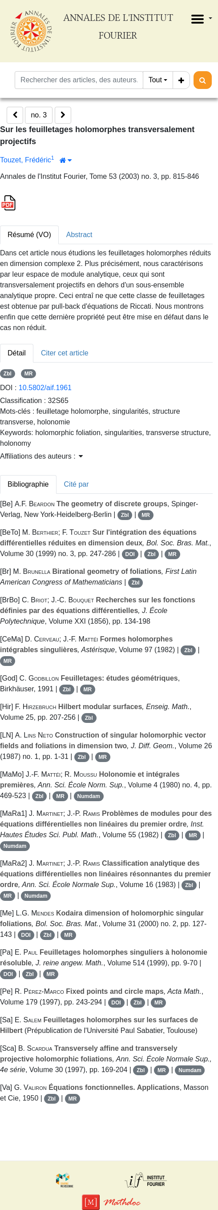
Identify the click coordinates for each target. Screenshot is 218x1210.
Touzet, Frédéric (25, 160)
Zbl (8, 374)
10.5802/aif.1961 (45, 387)
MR (28, 374)
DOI (129, 554)
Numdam (88, 796)
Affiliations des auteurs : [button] (41, 456)
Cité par (76, 484)
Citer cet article (65, 353)
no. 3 (39, 115)
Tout (155, 80)
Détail (17, 353)
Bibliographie (28, 484)
